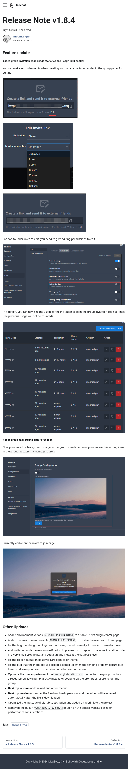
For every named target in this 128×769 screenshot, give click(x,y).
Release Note (19, 724)
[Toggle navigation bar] (5, 4)
